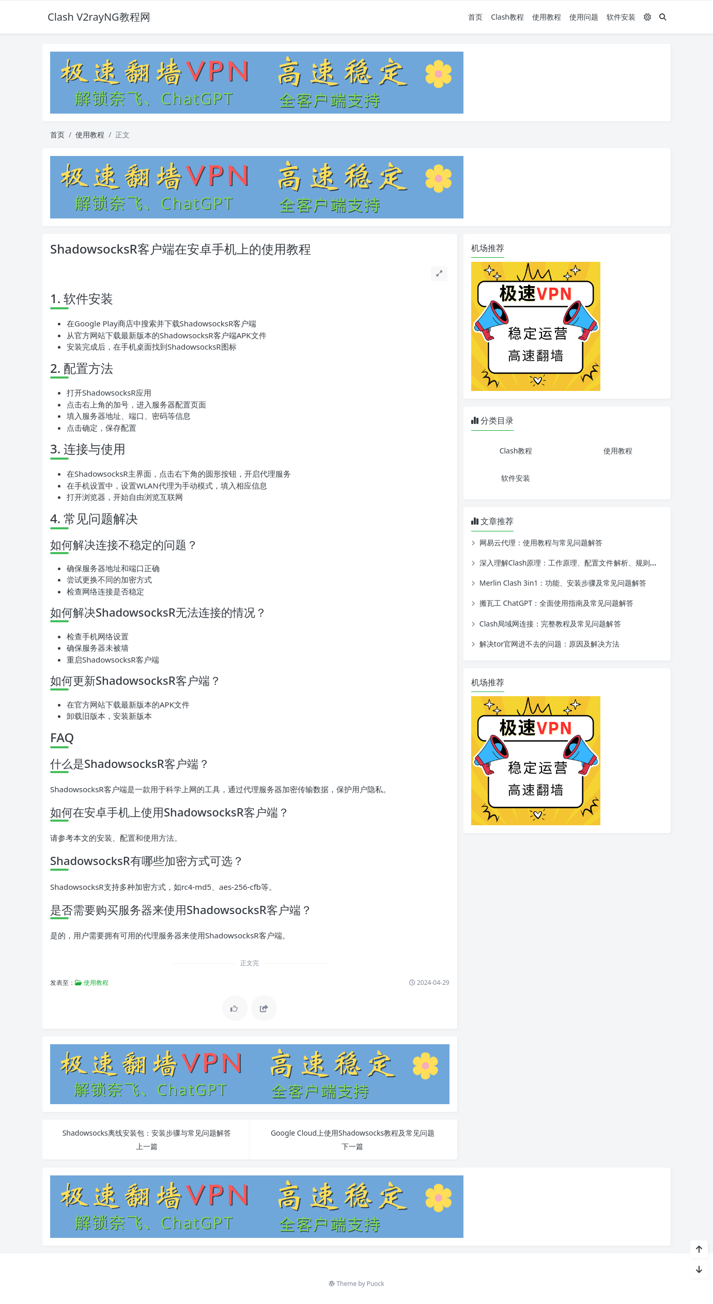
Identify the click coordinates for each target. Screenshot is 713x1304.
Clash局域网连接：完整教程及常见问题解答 (550, 624)
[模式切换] (647, 17)
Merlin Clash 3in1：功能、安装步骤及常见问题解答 (562, 583)
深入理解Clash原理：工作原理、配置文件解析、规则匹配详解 (579, 563)
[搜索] (663, 17)
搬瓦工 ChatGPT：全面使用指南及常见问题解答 (556, 603)
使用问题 (583, 17)
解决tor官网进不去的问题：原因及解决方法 (549, 644)
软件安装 (621, 17)
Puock (375, 1283)
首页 (475, 17)
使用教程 (546, 17)
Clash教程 (507, 17)
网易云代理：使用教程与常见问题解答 (540, 542)
